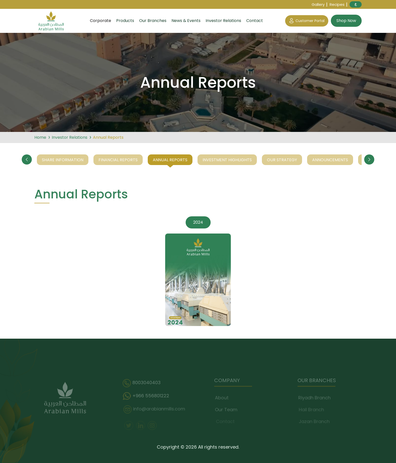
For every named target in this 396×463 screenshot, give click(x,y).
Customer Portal (307, 21)
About (223, 398)
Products (125, 21)
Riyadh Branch (315, 398)
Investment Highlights (227, 160)
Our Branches (152, 21)
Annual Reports (170, 160)
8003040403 (143, 383)
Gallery (318, 4)
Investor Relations (223, 21)
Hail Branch (312, 409)
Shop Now (346, 21)
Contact (254, 21)
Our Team (227, 409)
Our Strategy (282, 160)
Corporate (100, 21)
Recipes (337, 4)
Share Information (62, 160)
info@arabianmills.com (155, 409)
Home (40, 137)
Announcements (330, 160)
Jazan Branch (315, 421)
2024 (198, 222)
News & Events (186, 21)
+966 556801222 (147, 396)
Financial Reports (118, 160)
